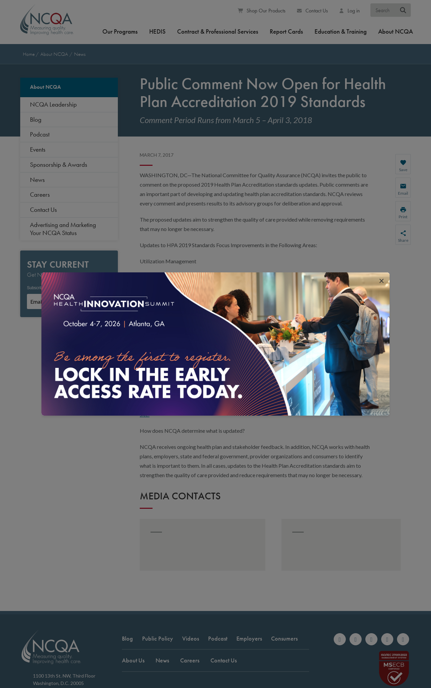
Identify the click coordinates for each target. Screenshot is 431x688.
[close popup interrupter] (381, 280)
